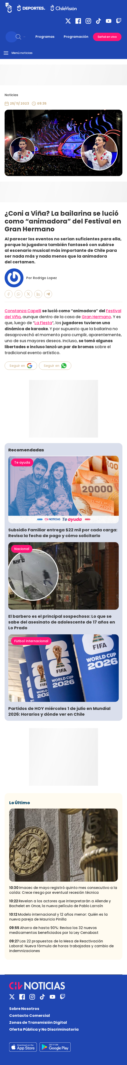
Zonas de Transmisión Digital (38, 1022)
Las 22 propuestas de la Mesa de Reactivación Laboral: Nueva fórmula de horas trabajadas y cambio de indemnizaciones (61, 946)
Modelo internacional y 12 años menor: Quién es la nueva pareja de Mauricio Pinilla (58, 917)
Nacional (21, 549)
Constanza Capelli (23, 311)
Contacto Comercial (29, 1015)
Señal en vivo (107, 37)
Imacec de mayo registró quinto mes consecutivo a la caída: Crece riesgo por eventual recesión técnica (63, 890)
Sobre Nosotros (24, 1008)
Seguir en (20, 366)
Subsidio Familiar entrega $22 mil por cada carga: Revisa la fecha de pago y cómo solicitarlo (62, 532)
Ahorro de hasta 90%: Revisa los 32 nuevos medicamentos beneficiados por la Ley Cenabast (53, 930)
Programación (76, 36)
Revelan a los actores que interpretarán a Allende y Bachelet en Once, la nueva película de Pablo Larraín (60, 903)
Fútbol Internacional (31, 641)
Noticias (11, 95)
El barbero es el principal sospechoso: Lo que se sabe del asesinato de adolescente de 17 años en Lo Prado (61, 622)
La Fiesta (43, 323)
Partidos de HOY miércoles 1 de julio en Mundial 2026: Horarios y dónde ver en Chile (59, 711)
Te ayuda (22, 462)
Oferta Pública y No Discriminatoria (44, 1029)
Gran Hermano (96, 317)
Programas (45, 36)
